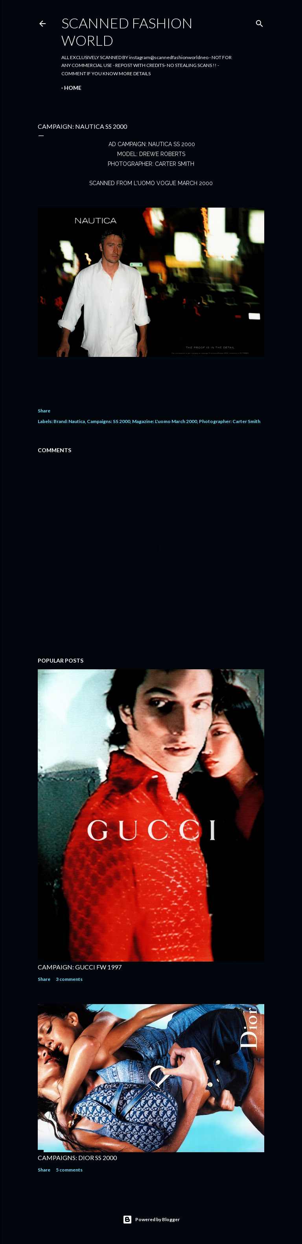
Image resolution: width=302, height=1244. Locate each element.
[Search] (259, 22)
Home (72, 87)
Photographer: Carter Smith (229, 421)
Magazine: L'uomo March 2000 (164, 421)
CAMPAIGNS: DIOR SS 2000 (77, 1157)
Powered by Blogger (151, 1219)
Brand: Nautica (69, 421)
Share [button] (44, 411)
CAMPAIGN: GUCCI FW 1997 (80, 967)
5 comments (69, 1170)
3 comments (69, 979)
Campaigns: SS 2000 (108, 421)
